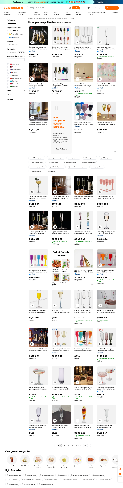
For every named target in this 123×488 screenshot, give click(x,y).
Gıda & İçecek (41, 18)
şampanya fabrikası (36, 162)
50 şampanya (50, 171)
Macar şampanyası (106, 480)
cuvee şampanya (13, 480)
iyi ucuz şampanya (91, 158)
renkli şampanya (35, 171)
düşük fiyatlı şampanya (57, 167)
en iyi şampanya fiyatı (46, 484)
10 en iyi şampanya (29, 484)
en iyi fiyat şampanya (70, 162)
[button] (32, 42)
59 (85, 445)
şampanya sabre (31, 475)
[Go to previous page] (56, 445)
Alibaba (30, 18)
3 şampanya (63, 475)
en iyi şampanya (53, 162)
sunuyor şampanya (89, 480)
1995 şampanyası (108, 158)
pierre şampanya (52, 480)
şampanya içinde (75, 158)
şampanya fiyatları (98, 167)
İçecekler (52, 18)
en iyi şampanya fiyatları (56, 158)
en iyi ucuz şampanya (37, 158)
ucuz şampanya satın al (38, 167)
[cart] (96, 8)
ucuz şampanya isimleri (89, 162)
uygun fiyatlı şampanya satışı (78, 167)
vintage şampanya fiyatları (81, 475)
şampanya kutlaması (14, 475)
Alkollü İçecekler (63, 18)
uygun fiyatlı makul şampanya (32, 480)
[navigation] (15, 232)
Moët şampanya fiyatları (70, 480)
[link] (120, 468)
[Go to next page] (89, 445)
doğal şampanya (100, 475)
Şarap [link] (74, 18)
